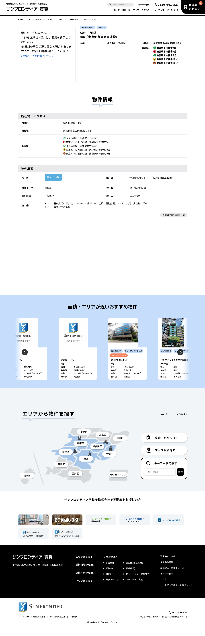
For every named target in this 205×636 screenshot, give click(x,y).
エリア (117, 9)
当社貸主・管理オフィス (172, 576)
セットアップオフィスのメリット (176, 594)
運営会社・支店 (167, 565)
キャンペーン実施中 (135, 588)
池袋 (61, 19)
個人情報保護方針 (57, 625)
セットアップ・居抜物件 (138, 583)
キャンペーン (173, 9)
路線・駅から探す (85, 582)
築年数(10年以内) (134, 572)
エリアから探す (35, 19)
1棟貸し (109, 583)
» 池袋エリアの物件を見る (37, 56)
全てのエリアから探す (176, 423)
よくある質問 (166, 571)
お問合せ (74, 625)
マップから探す (84, 590)
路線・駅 (126, 9)
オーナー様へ (144, 4)
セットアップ (158, 9)
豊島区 (50, 19)
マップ (136, 9)
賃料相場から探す (85, 574)
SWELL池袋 (73, 19)
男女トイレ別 (53, 177)
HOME (20, 19)
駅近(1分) (130, 577)
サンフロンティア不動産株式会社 (31, 625)
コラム (163, 588)
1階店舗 (109, 577)
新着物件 (110, 572)
